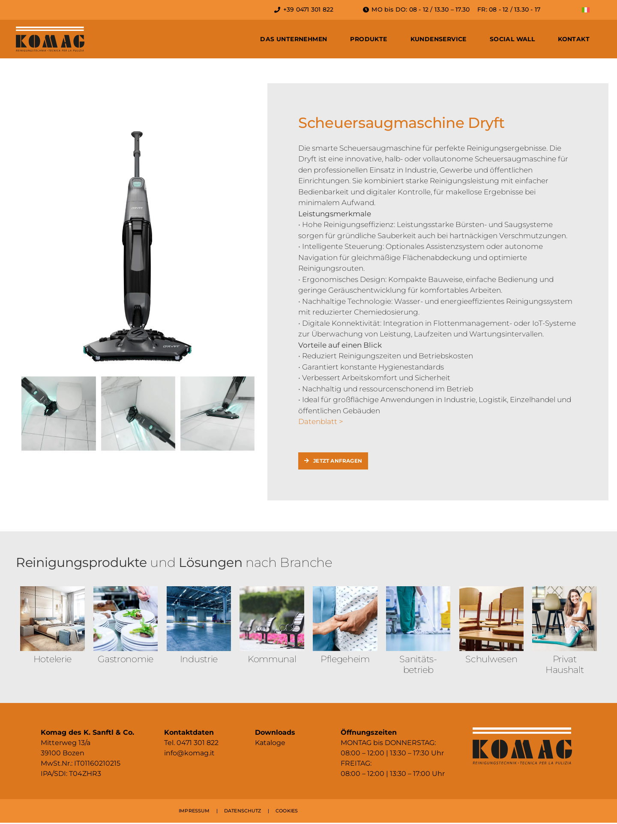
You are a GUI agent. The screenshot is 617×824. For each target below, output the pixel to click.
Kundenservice (438, 39)
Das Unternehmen (293, 39)
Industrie (199, 659)
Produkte (368, 39)
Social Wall (512, 39)
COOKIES (287, 812)
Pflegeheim (345, 659)
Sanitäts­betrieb (418, 665)
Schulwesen (491, 659)
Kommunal (272, 659)
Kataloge (270, 744)
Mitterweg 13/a (65, 744)
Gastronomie (125, 659)
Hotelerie (52, 659)
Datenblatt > (320, 421)
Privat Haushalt (564, 665)
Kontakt (574, 39)
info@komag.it (189, 754)
